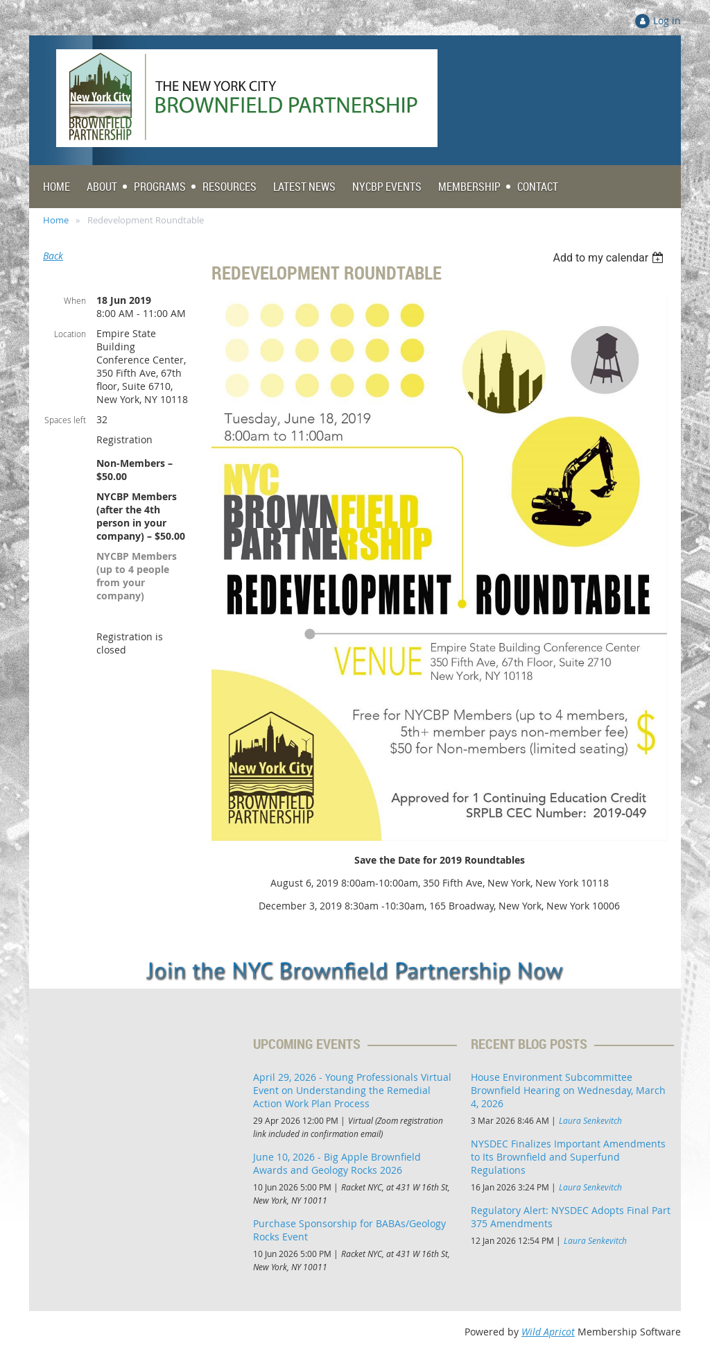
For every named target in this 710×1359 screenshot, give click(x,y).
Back (53, 255)
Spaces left (65, 419)
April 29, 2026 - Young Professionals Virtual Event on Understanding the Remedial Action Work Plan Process (352, 1090)
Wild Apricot (548, 1331)
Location (70, 333)
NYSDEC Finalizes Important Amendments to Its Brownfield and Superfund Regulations (568, 1157)
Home (56, 220)
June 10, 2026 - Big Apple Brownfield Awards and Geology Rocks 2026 (337, 1163)
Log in (667, 20)
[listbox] (610, 257)
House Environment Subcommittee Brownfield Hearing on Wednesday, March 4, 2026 (568, 1090)
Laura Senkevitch (590, 1120)
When (75, 300)
